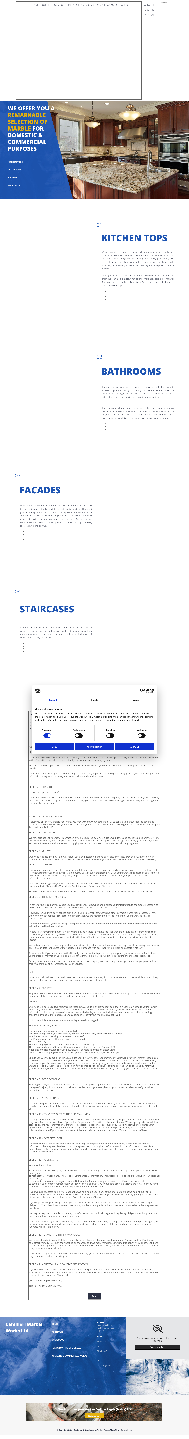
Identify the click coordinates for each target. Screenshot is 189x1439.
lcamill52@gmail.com (105, 1365)
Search (163, 2)
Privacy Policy (126, 1430)
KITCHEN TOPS (15, 161)
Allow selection (94, 747)
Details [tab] (94, 700)
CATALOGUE (58, 1339)
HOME (55, 1323)
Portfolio (46, 5)
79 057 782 (148, 10)
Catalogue (59, 5)
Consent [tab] (52, 700)
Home (35, 5)
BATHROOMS (14, 169)
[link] (157, 1329)
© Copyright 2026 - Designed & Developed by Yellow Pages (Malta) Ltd (88, 1430)
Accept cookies (157, 1347)
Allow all (134, 747)
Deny (54, 747)
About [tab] (136, 700)
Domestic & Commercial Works (112, 5)
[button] (94, 1415)
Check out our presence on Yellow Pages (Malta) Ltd (94, 1409)
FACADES (12, 177)
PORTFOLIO (58, 1331)
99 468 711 (148, 4)
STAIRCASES (14, 185)
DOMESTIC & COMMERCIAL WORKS (69, 1355)
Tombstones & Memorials (81, 5)
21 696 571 (148, 15)
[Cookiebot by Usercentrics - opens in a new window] (142, 691)
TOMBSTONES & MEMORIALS (66, 1347)
